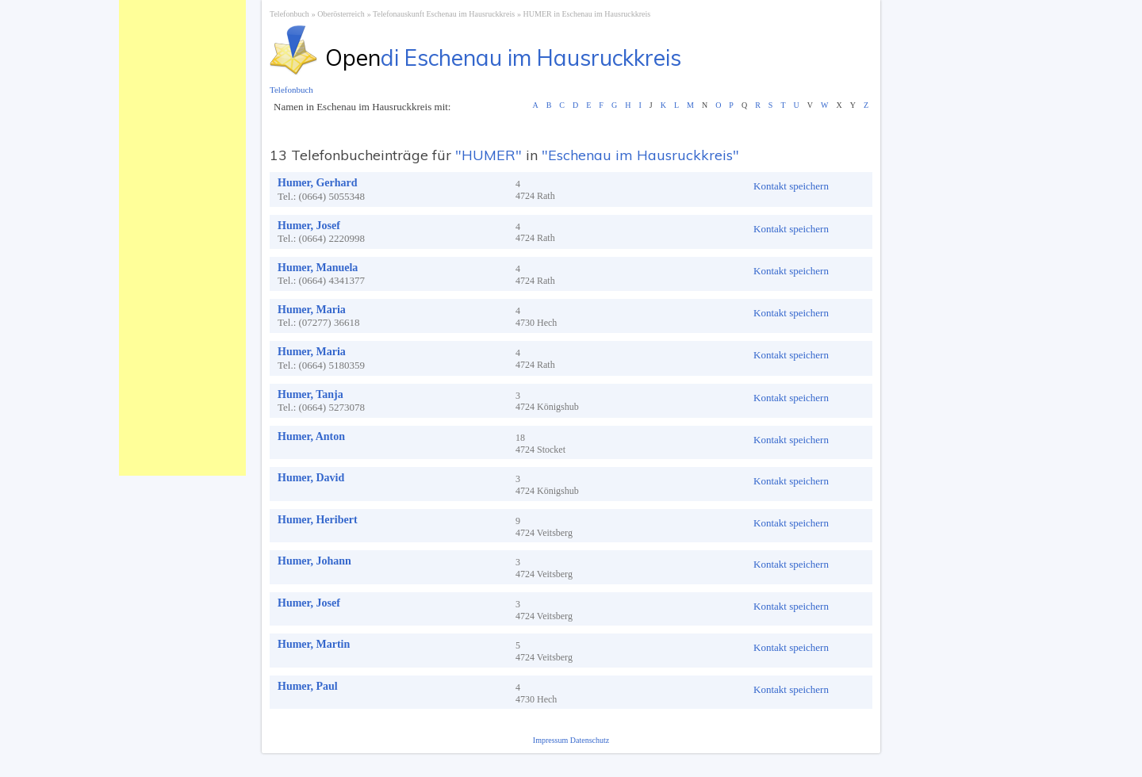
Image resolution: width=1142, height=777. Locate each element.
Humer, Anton (311, 436)
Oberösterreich (340, 14)
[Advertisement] (182, 238)
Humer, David (311, 478)
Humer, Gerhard (318, 183)
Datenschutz (589, 740)
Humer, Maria (312, 310)
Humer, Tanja (310, 394)
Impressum (551, 740)
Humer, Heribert (318, 520)
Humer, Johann (314, 561)
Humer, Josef (309, 226)
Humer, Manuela (318, 268)
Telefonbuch (289, 14)
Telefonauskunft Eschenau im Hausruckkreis (444, 14)
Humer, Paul (308, 686)
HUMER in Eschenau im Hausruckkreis (587, 14)
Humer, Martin (314, 644)
